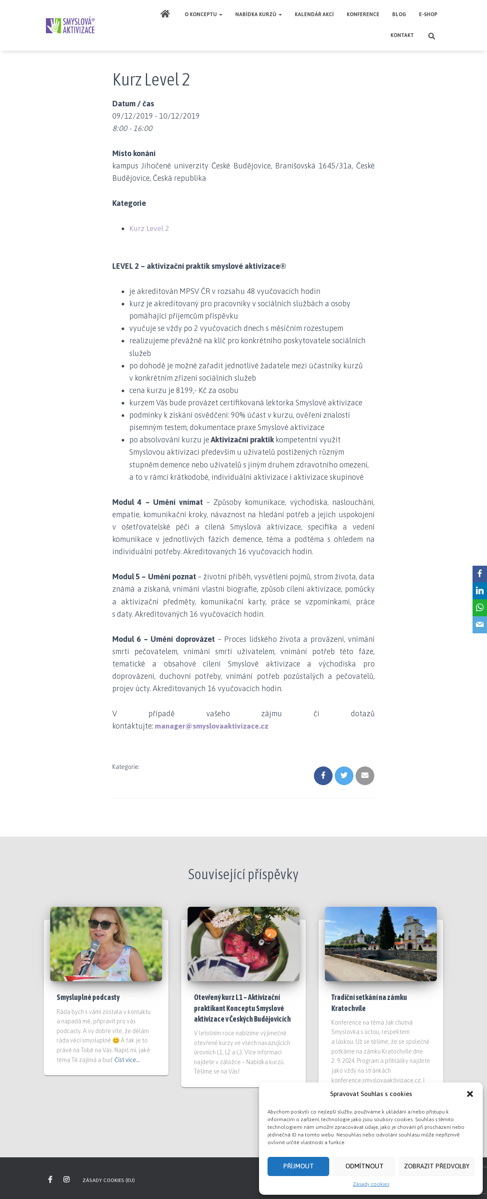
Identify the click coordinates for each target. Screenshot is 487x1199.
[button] (470, 1094)
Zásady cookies (371, 1184)
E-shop (428, 14)
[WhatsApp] (479, 608)
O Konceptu (203, 14)
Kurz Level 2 (149, 228)
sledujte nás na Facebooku (51, 1180)
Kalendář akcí (314, 14)
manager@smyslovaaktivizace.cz (212, 725)
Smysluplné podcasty (88, 997)
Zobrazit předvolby (437, 1166)
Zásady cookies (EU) (109, 1180)
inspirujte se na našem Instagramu (67, 1180)
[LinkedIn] (479, 591)
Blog (399, 14)
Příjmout (298, 1166)
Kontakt (402, 35)
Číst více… (127, 1059)
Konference (363, 14)
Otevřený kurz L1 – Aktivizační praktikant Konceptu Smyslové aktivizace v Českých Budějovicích (242, 1008)
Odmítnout (364, 1166)
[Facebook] (479, 574)
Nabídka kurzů (258, 14)
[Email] (479, 625)
